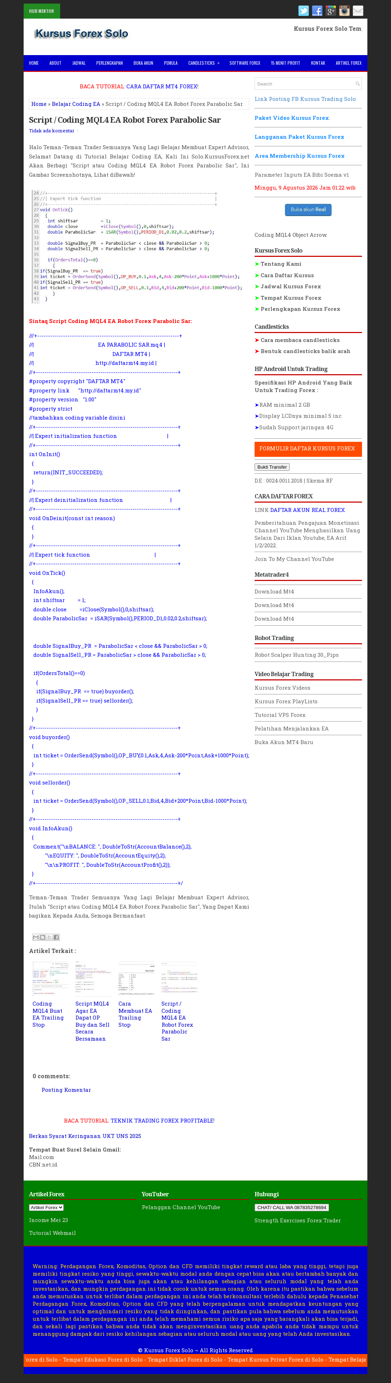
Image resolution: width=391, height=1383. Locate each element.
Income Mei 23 (48, 1219)
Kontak (318, 63)
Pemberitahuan (275, 522)
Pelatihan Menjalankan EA (292, 728)
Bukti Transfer (272, 467)
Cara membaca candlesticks (297, 339)
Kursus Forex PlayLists (286, 701)
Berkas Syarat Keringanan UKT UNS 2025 (85, 1135)
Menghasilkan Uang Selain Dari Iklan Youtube (307, 534)
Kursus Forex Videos (282, 687)
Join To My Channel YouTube (294, 558)
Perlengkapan (109, 63)
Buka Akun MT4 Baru (284, 742)
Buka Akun (143, 63)
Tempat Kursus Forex (288, 297)
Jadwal (79, 63)
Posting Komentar (66, 1089)
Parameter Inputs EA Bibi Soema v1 (302, 174)
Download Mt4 (274, 591)
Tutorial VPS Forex (280, 714)
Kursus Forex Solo (168, 1350)
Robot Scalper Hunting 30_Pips (297, 654)
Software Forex (245, 63)
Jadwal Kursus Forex (288, 286)
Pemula (171, 63)
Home (34, 63)
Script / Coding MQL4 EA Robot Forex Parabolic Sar (125, 119)
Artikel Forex (349, 63)
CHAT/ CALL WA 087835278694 (291, 1207)
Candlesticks (206, 60)
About (55, 63)
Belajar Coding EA (76, 103)
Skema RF (319, 480)
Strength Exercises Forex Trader (298, 1220)
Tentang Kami (278, 263)
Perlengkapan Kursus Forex (298, 308)
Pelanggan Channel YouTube (181, 1207)
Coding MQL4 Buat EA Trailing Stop (48, 1014)
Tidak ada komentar (51, 130)
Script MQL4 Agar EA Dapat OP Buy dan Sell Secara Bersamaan (93, 1021)
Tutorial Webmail (52, 1232)
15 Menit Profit (285, 63)
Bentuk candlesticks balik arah (303, 351)
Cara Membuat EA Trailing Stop (135, 1014)
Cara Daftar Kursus (284, 275)
